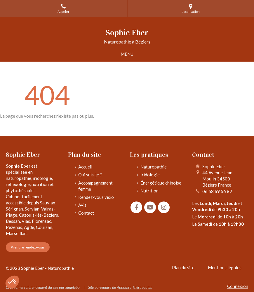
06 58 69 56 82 (217, 191)
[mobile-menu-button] (127, 54)
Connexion (237, 286)
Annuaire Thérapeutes (134, 287)
